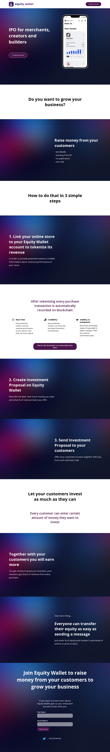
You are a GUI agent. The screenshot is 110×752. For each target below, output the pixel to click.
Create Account (93, 4)
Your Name (41, 712)
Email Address (42, 721)
